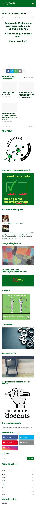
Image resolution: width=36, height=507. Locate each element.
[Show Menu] (2, 3)
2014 (18, 491)
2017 (18, 481)
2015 (18, 488)
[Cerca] (33, 3)
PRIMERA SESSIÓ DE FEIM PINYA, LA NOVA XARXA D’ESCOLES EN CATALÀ (9, 116)
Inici (3, 10)
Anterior (30, 126)
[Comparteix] (32, 17)
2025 (18, 474)
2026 (18, 471)
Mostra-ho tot (30, 77)
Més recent (6, 126)
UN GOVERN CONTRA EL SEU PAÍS (9, 93)
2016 (18, 484)
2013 (18, 494)
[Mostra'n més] (24, 71)
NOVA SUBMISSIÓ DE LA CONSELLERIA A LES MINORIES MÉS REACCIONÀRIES (26, 95)
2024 (18, 477)
